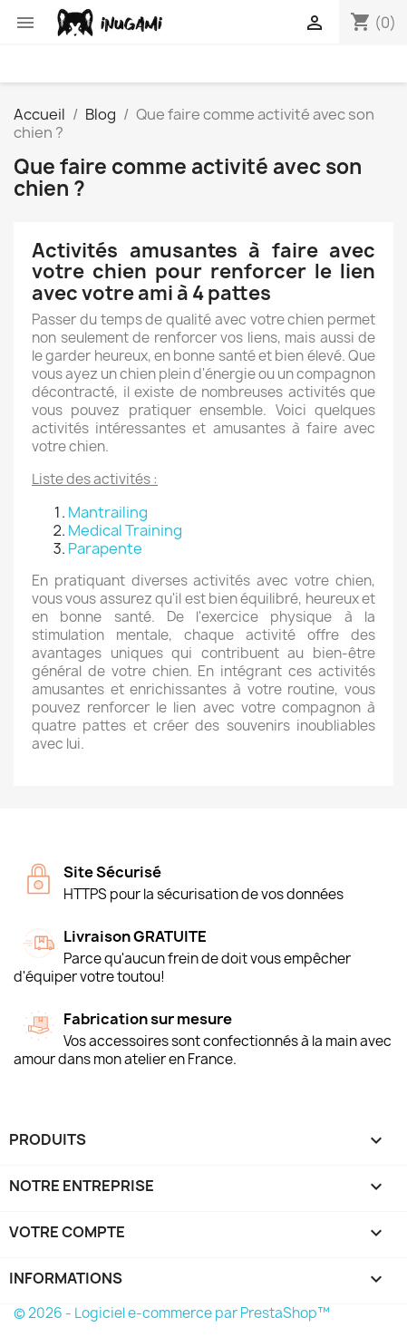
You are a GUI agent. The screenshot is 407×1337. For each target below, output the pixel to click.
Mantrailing (108, 512)
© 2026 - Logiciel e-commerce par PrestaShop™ (172, 1312)
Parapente (105, 548)
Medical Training (125, 530)
